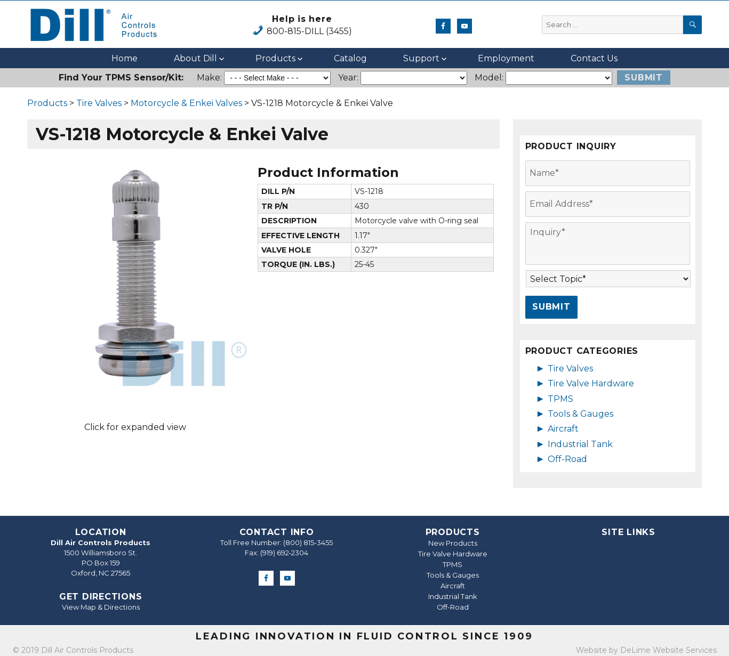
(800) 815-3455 (308, 542)
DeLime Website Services (668, 650)
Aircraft (563, 429)
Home (124, 58)
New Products (452, 543)
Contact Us (594, 58)
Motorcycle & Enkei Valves (186, 103)
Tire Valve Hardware (591, 383)
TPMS (560, 399)
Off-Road (567, 459)
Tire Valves (99, 103)
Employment (506, 58)
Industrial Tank (580, 444)
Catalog (350, 58)
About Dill (195, 58)
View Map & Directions (101, 607)
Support (421, 58)
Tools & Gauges (580, 414)
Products (275, 58)
